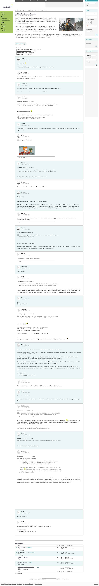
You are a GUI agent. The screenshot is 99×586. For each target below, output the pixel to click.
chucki (23, 96)
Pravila (2, 584)
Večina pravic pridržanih (10, 584)
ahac (19, 563)
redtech (23, 511)
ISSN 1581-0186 (38, 584)
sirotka (23, 162)
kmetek (19, 553)
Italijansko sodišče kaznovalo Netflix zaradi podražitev (31, 0)
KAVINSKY (24, 309)
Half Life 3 (20, 547)
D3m (22, 135)
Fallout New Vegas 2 (23, 557)
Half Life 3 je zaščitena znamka (24, 51)
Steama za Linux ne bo (22, 52)
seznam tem (88, 43)
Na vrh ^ (96, 584)
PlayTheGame (25, 406)
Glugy (22, 276)
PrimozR (19, 568)
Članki (2, 22)
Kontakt (31, 584)
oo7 (66, 547)
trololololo (24, 72)
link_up (23, 213)
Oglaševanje (26, 584)
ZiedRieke (24, 381)
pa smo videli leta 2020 (66, 35)
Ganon (23, 123)
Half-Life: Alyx (21, 562)
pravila (3, 30)
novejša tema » (65, 579)
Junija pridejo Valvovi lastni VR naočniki (26, 49)
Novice (2, 12)
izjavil (32, 101)
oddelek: (47, 579)
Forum (2, 16)
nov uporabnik (89, 29)
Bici (22, 297)
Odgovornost (19, 584)
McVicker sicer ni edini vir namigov (22, 26)
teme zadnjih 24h (6, 20)
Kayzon (23, 182)
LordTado (67, 567)
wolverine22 (67, 562)
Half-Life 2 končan (21, 54)
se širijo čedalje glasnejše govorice (40, 18)
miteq (22, 391)
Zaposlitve (3, 24)
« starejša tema (32, 579)
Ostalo (2, 28)
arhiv (3, 14)
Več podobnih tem (19, 573)
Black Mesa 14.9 (22, 552)
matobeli (67, 557)
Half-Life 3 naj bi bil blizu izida (25, 14)
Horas (22, 58)
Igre (32, 15)
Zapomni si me (90, 19)
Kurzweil (23, 344)
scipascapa (24, 266)
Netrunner (24, 83)
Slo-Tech (17, 18)
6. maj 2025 (23, 15)
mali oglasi (4, 18)
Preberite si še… (18, 47)
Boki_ (19, 548)
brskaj (3, 26)
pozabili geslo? (89, 31)
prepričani (70, 34)
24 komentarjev (19, 43)
